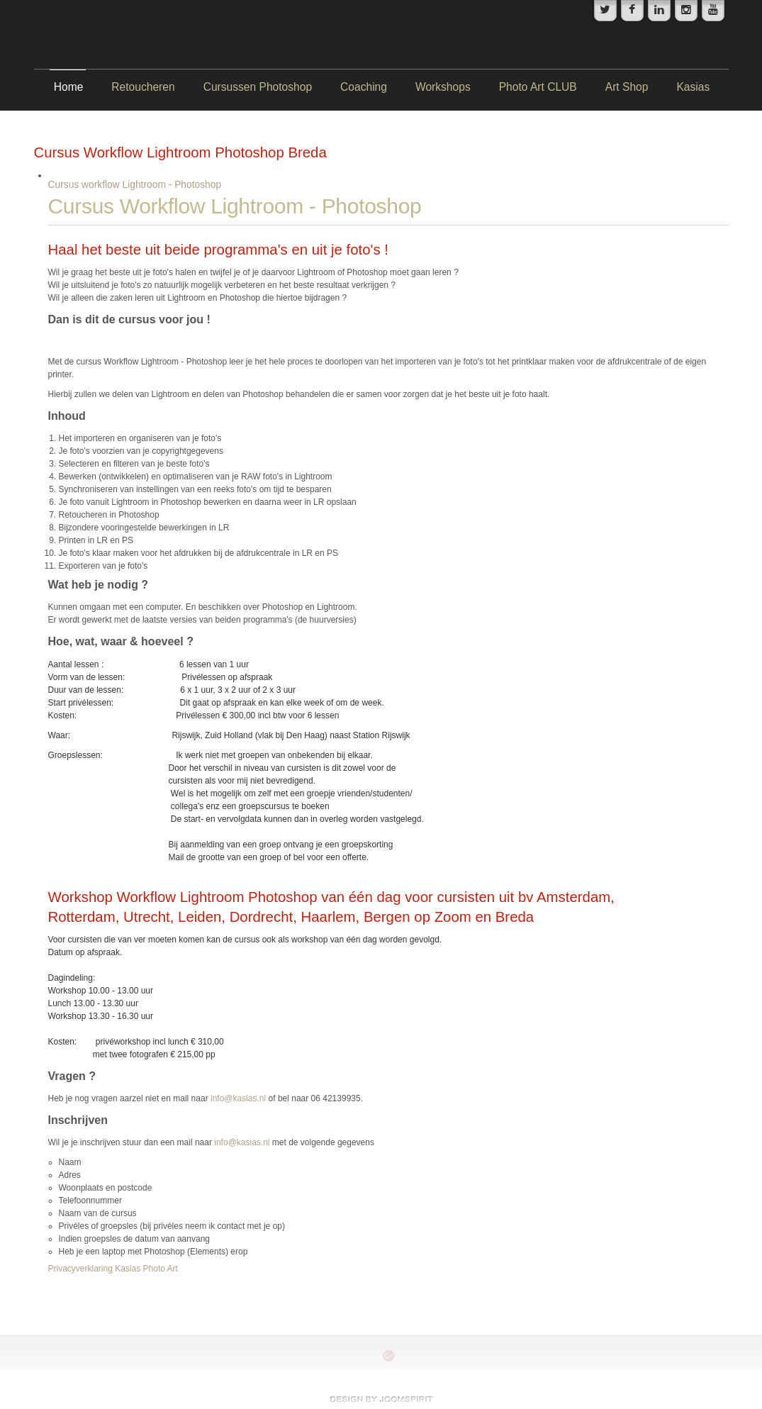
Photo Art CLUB (538, 87)
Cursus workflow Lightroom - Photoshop (135, 184)
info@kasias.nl (238, 1098)
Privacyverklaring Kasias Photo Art (113, 1269)
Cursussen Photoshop (257, 87)
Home (69, 87)
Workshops (443, 87)
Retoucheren (142, 87)
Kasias (693, 87)
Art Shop (627, 87)
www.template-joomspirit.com (381, 1399)
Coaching (363, 87)
